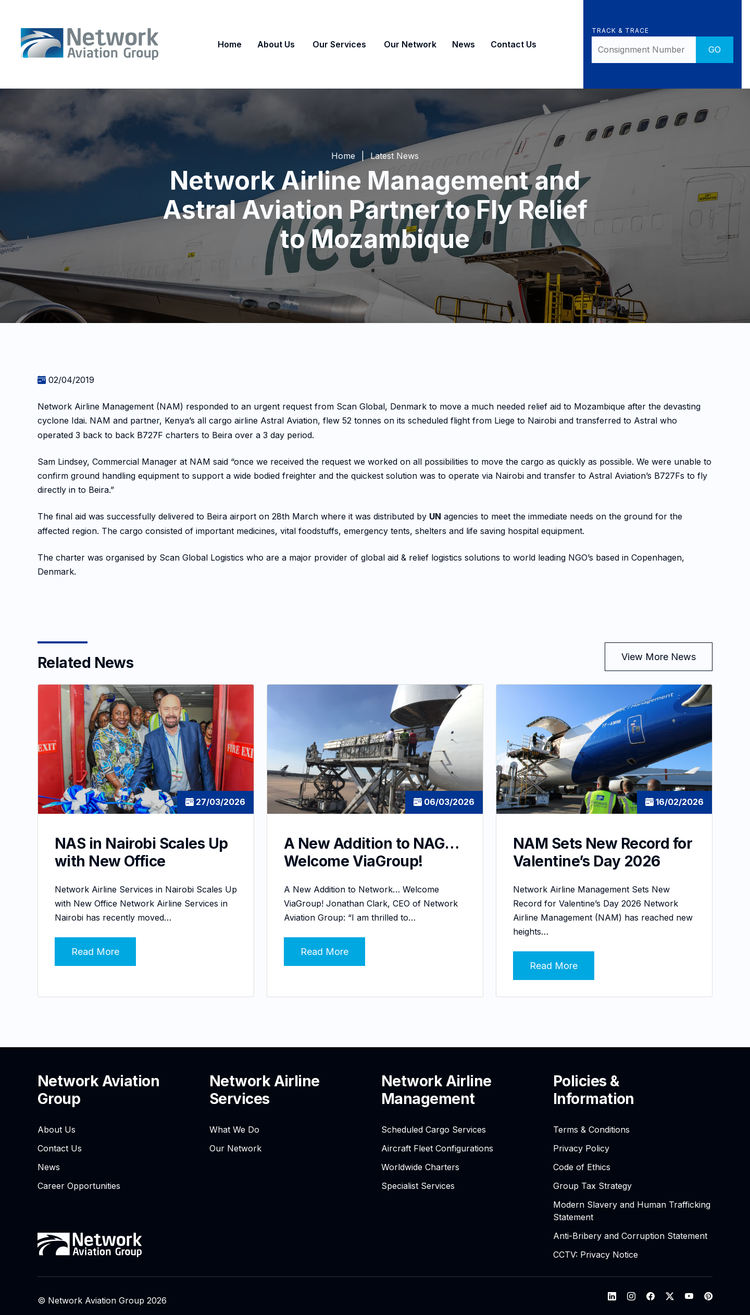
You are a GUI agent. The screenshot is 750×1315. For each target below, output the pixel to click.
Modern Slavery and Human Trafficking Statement (631, 1201)
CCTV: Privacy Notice (595, 1245)
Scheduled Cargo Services (433, 1120)
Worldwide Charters (420, 1157)
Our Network (406, 44)
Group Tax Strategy (592, 1176)
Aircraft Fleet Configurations (437, 1139)
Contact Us (509, 44)
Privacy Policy (581, 1139)
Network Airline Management (436, 1080)
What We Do (234, 1120)
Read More (95, 942)
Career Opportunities (79, 1176)
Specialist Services (418, 1176)
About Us (272, 44)
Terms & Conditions (591, 1120)
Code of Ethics (581, 1157)
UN (435, 516)
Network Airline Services (264, 1080)
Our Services (335, 44)
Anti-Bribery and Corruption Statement (630, 1226)
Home (226, 44)
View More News (658, 656)
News (459, 44)
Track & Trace (616, 30)
